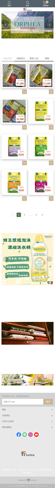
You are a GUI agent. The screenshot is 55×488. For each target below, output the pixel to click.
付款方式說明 (8, 421)
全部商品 (6, 415)
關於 (4, 409)
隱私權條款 (7, 427)
